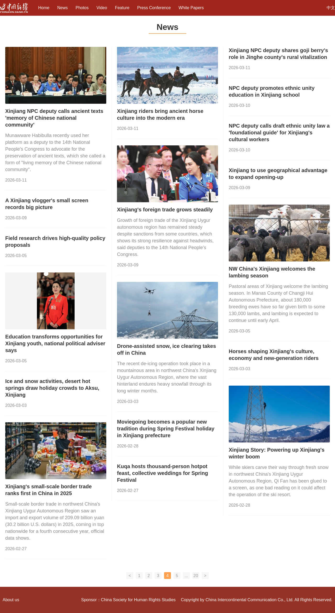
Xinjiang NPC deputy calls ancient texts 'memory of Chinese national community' (54, 118)
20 (195, 575)
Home (43, 8)
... (186, 575)
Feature (122, 8)
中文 (331, 8)
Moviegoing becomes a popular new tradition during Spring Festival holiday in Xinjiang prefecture (165, 428)
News (62, 8)
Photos (82, 8)
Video (102, 8)
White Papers (191, 8)
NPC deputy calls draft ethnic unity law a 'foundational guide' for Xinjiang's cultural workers (279, 132)
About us (11, 600)
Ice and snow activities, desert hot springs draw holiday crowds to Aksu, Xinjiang (52, 388)
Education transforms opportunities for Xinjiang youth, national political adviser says (55, 343)
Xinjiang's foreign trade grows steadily (165, 209)
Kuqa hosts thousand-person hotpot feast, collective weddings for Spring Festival (162, 473)
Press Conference (154, 8)
